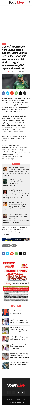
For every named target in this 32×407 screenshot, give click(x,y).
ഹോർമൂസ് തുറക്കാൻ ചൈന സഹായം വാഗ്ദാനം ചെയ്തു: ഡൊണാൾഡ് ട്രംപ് (18, 311)
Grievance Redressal (20, 399)
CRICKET (4, 44)
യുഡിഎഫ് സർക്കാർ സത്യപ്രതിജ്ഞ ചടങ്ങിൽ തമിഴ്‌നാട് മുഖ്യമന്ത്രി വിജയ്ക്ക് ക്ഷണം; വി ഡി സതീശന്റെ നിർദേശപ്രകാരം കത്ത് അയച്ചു (20, 340)
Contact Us (14, 398)
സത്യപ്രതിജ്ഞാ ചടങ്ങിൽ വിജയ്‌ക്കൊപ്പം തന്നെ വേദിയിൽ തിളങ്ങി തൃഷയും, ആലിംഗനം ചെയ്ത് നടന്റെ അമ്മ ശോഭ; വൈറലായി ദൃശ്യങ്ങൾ (16, 171)
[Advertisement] (16, 22)
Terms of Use (22, 398)
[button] (29, 2)
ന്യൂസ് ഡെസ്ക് (6, 71)
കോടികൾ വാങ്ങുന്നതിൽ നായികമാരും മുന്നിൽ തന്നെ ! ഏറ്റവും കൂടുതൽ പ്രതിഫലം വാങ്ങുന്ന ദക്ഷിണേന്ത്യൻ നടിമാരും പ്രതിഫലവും (15, 206)
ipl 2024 (14, 245)
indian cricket (6, 245)
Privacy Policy (10, 399)
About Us (8, 398)
